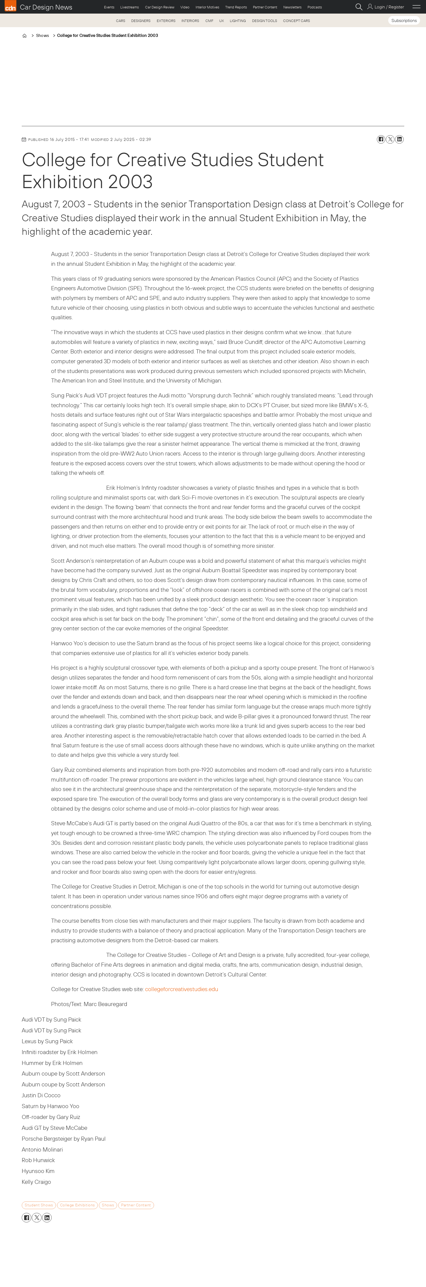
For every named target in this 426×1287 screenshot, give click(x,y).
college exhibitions (77, 1205)
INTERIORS (190, 20)
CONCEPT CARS (296, 20)
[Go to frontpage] (38, 5)
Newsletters (292, 7)
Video (184, 7)
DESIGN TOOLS (264, 20)
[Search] (358, 7)
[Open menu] (416, 6)
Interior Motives (207, 7)
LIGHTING (238, 20)
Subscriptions (404, 20)
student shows (39, 1205)
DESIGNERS (141, 20)
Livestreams (129, 7)
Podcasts (315, 7)
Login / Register (389, 7)
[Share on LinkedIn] (399, 139)
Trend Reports (236, 7)
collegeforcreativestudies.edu (181, 988)
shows (108, 1205)
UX (221, 20)
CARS (120, 20)
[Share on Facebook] (381, 139)
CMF (209, 20)
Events (109, 7)
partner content (136, 1205)
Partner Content (265, 7)
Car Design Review (159, 7)
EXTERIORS (166, 20)
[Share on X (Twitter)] (390, 139)
